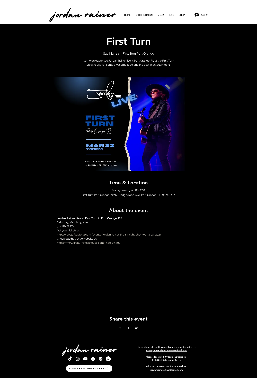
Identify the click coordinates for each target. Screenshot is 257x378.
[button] (89, 368)
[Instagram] (77, 358)
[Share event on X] (128, 328)
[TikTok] (70, 358)
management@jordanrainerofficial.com (166, 350)
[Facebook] (93, 358)
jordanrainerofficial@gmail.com (166, 369)
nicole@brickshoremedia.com (166, 360)
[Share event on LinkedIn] (136, 328)
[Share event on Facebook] (120, 328)
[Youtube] (85, 358)
